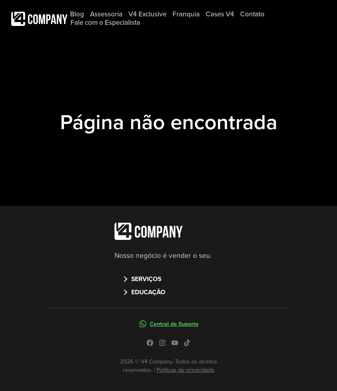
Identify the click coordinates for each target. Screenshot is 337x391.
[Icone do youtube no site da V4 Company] (174, 342)
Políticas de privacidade (185, 370)
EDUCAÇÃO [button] (148, 292)
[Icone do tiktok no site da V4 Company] (187, 342)
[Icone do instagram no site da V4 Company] (162, 342)
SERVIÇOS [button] (146, 278)
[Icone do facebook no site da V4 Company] (149, 342)
